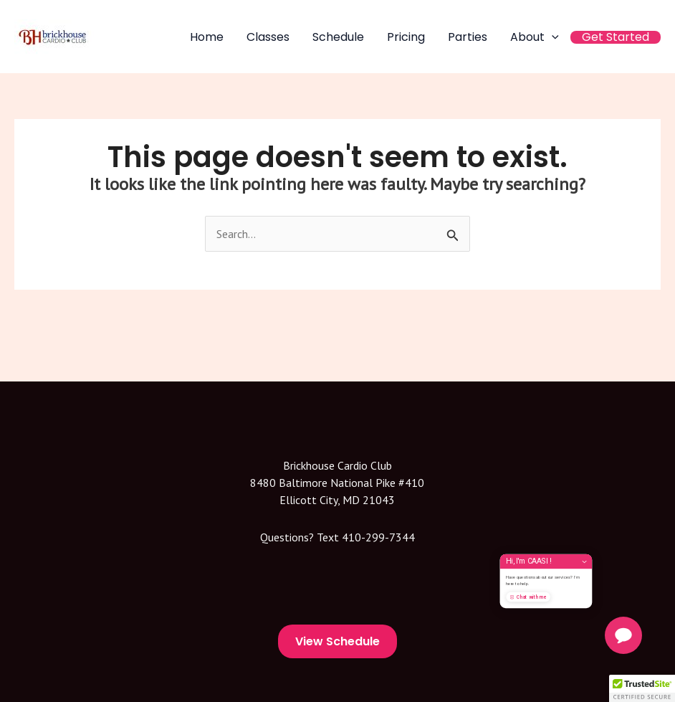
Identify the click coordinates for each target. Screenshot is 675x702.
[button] (642, 688)
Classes (267, 37)
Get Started (615, 37)
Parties (467, 37)
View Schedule (337, 641)
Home (207, 37)
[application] (552, 37)
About (534, 37)
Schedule (338, 37)
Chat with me (566, 615)
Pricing (406, 37)
